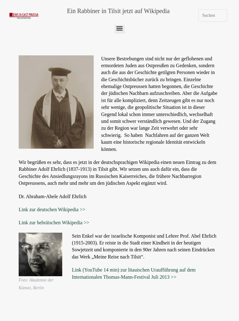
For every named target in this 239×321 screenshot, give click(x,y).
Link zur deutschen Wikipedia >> (52, 209)
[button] (120, 29)
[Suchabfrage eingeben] (212, 15)
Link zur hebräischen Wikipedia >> (54, 222)
